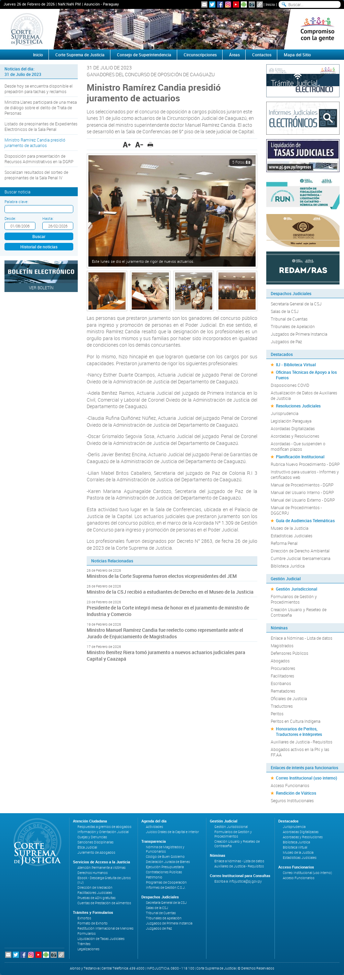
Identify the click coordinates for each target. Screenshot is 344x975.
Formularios (86, 933)
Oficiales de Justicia (289, 698)
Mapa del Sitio (297, 54)
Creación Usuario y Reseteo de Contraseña (298, 612)
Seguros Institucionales (292, 800)
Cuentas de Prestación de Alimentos (104, 903)
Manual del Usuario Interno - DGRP (302, 492)
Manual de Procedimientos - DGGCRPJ (296, 510)
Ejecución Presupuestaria (165, 867)
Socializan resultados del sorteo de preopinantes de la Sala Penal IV (36, 174)
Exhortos (84, 918)
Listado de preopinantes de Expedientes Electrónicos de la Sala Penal (40, 126)
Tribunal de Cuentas (289, 319)
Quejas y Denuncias (92, 837)
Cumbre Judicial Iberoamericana (300, 558)
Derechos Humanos (92, 873)
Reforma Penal (284, 543)
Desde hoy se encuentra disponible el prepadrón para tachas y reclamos (38, 88)
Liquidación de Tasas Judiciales (101, 939)
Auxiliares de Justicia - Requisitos (301, 741)
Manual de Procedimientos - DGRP (302, 485)
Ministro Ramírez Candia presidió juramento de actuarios (34, 142)
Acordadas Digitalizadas (293, 428)
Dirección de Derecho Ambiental (300, 550)
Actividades (154, 827)
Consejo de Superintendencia (144, 54)
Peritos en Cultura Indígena (295, 721)
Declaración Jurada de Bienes (168, 862)
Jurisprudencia (284, 413)
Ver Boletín (41, 287)
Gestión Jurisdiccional (296, 589)
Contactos (261, 54)
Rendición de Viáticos (296, 793)
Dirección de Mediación (94, 887)
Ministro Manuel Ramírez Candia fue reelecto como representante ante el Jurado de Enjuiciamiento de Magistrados (165, 633)
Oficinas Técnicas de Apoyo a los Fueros (306, 374)
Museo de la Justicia (289, 528)
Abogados (280, 660)
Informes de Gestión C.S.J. (165, 887)
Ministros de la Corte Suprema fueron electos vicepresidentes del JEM (162, 576)
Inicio (270, 4)
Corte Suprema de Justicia (80, 54)
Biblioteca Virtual (295, 847)
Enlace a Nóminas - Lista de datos (301, 638)
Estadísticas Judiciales (291, 535)
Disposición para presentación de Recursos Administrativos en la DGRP (38, 158)
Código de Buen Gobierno (165, 856)
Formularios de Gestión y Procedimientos (294, 599)
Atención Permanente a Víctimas (101, 867)
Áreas (234, 54)
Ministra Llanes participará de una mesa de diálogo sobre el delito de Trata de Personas (40, 107)
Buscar (38, 236)
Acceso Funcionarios (290, 785)
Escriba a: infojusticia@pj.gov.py (238, 881)
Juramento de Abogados (96, 852)
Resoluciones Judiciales (298, 405)
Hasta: (47, 218)
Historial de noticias (38, 246)
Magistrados (282, 645)
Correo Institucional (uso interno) (306, 778)
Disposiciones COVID (290, 385)
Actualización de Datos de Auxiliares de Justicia (304, 395)
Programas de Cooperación (166, 882)
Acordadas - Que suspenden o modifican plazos (298, 446)
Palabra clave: (16, 201)
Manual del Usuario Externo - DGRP (303, 500)
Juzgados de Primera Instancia (299, 334)
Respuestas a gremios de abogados (104, 827)
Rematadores (283, 691)
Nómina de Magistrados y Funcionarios (165, 849)
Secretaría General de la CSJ (296, 303)
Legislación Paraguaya (291, 421)
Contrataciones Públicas (164, 872)
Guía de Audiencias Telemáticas (305, 520)
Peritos (277, 713)
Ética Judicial (87, 847)
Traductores (282, 706)
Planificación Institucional (300, 456)
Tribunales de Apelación (293, 326)
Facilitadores (282, 676)
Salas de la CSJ (285, 311)
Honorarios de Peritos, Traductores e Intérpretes (299, 731)
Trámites (83, 944)
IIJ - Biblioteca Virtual (296, 364)
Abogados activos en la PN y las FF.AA (300, 752)
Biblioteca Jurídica (287, 566)
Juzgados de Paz (286, 341)
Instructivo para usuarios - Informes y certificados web (305, 474)
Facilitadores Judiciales (94, 892)
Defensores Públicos (289, 653)
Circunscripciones (200, 54)
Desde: (10, 218)
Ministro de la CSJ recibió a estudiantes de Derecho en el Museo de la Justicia (170, 592)
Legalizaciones (88, 949)
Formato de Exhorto (92, 923)
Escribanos (281, 683)
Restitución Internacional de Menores (105, 928)
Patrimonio (154, 877)
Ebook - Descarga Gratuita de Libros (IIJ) (104, 880)
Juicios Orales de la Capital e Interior (172, 832)
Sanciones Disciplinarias (95, 842)
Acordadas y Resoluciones (295, 436)
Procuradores (283, 668)
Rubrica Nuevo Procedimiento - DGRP (305, 464)
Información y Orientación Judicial (103, 832)
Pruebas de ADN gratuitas (96, 898)
